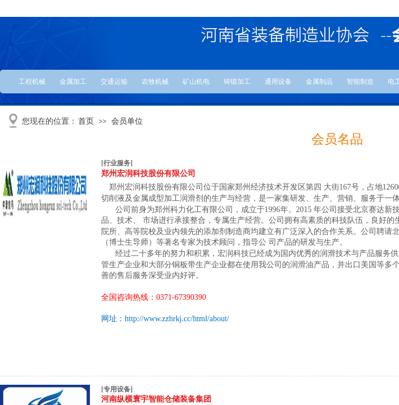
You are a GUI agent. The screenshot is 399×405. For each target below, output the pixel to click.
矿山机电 (196, 82)
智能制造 (360, 82)
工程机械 (32, 82)
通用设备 (278, 82)
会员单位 (127, 121)
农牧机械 (155, 82)
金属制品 (319, 82)
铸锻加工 (237, 82)
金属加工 (73, 82)
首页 (86, 121)
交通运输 (114, 82)
